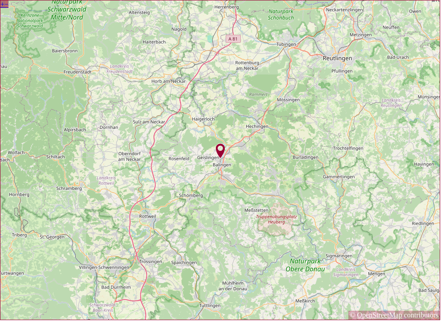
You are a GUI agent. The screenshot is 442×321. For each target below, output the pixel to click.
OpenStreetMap (379, 315)
